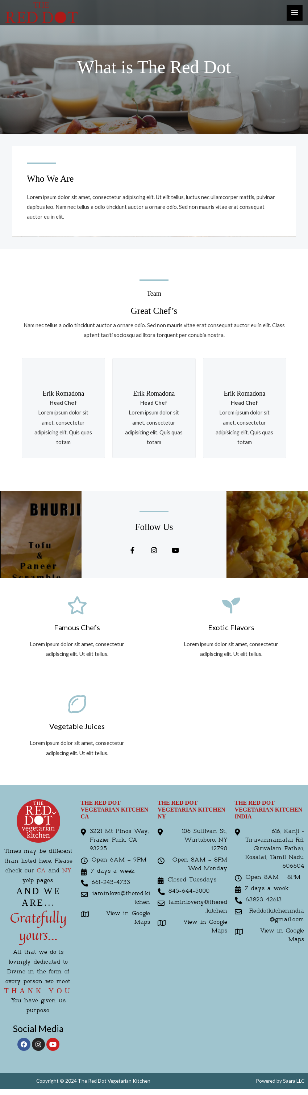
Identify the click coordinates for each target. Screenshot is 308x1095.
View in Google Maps (128, 919)
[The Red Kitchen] (41, 12)
